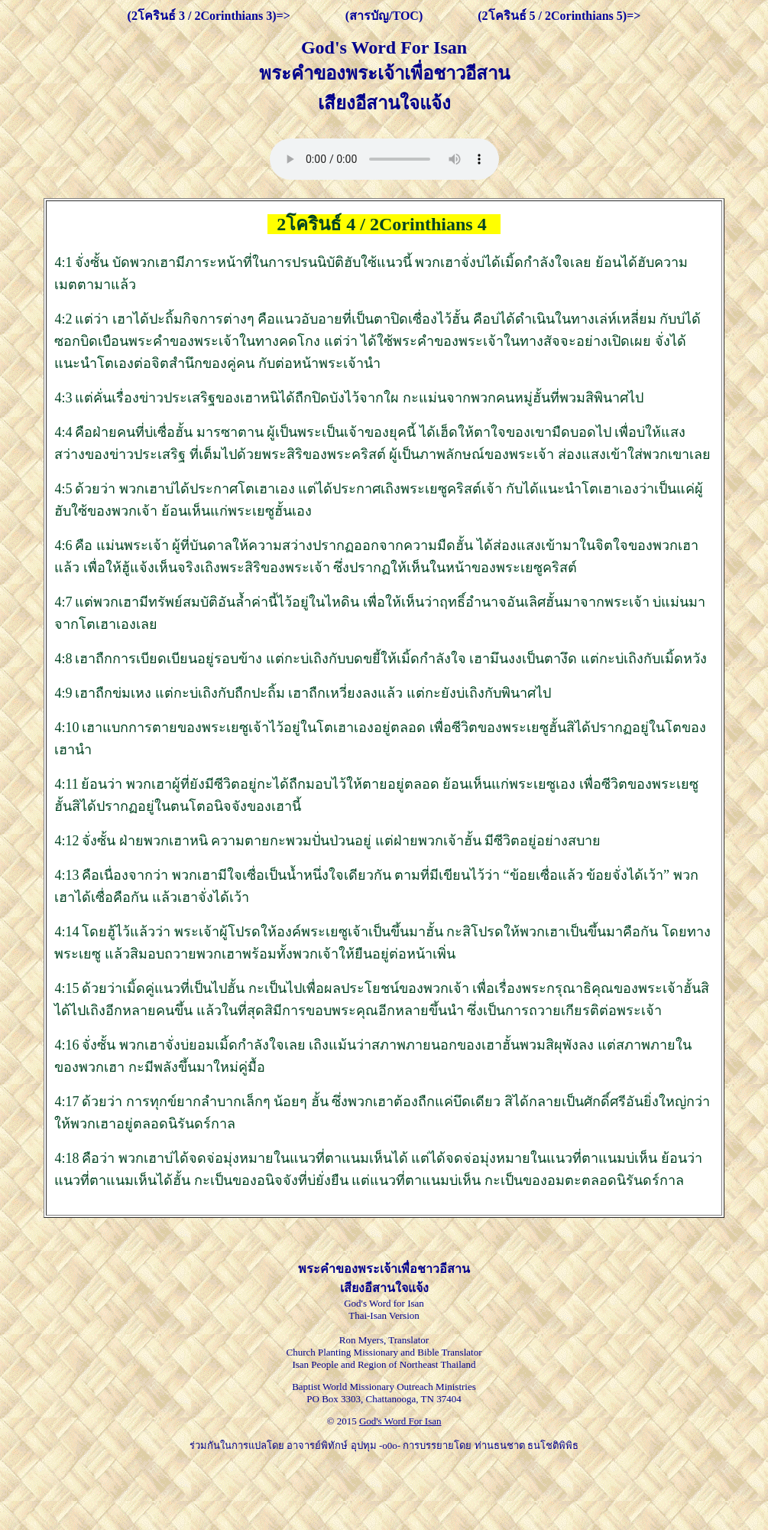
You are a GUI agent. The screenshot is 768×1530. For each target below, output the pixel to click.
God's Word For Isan (400, 1421)
